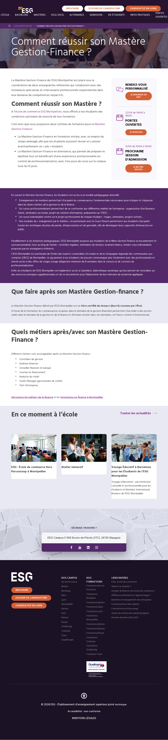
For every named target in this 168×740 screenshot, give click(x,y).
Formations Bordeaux (91, 596)
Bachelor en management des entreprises (131, 600)
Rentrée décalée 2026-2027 (124, 617)
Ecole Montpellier (23, 26)
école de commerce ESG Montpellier (38, 111)
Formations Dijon (94, 607)
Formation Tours (94, 654)
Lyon (63, 600)
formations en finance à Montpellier (81, 397)
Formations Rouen (95, 633)
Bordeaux (66, 591)
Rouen (64, 622)
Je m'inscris (136, 132)
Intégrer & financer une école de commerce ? (133, 591)
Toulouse (65, 631)
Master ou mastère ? (121, 586)
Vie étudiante (116, 15)
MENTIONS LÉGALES (84, 718)
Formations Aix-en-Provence (95, 588)
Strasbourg (66, 626)
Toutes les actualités (135, 413)
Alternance (76, 15)
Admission (96, 15)
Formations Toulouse (91, 639)
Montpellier (67, 604)
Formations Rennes (95, 629)
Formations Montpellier (92, 618)
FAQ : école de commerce (124, 582)
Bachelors (21, 15)
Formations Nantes (95, 624)
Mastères (40, 15)
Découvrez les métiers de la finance (32, 397)
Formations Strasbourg (91, 648)
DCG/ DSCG (57, 15)
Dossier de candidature (31, 598)
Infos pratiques (140, 15)
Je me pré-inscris (138, 168)
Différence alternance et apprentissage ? (131, 595)
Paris (63, 613)
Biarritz (64, 586)
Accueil (9, 26)
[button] (84, 700)
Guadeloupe (67, 640)
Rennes (64, 617)
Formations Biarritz (95, 602)
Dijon (63, 595)
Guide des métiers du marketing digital (130, 613)
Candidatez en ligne (29, 605)
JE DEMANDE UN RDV (138, 96)
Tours (64, 635)
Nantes (64, 609)
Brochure (22, 590)
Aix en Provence (69, 582)
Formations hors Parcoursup (124, 609)
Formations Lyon (94, 611)
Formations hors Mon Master (125, 604)
